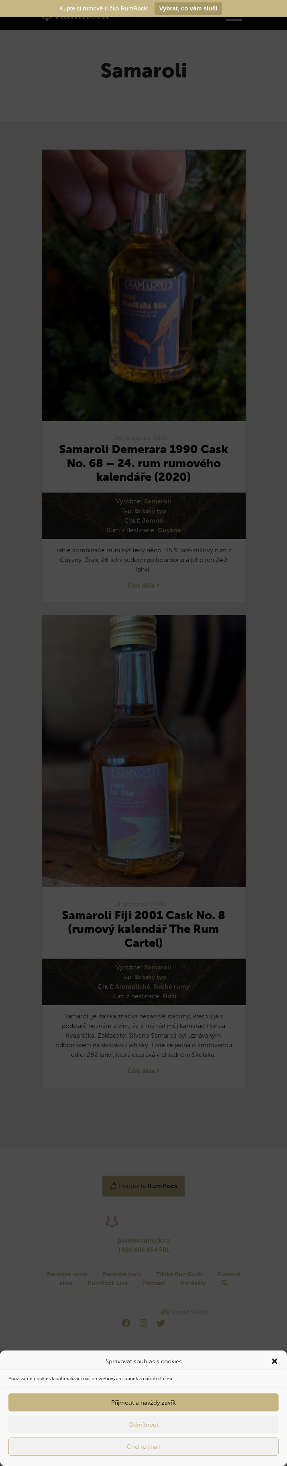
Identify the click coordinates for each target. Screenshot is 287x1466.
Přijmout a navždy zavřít (143, 1402)
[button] (275, 1361)
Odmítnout (143, 1424)
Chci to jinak (144, 1446)
